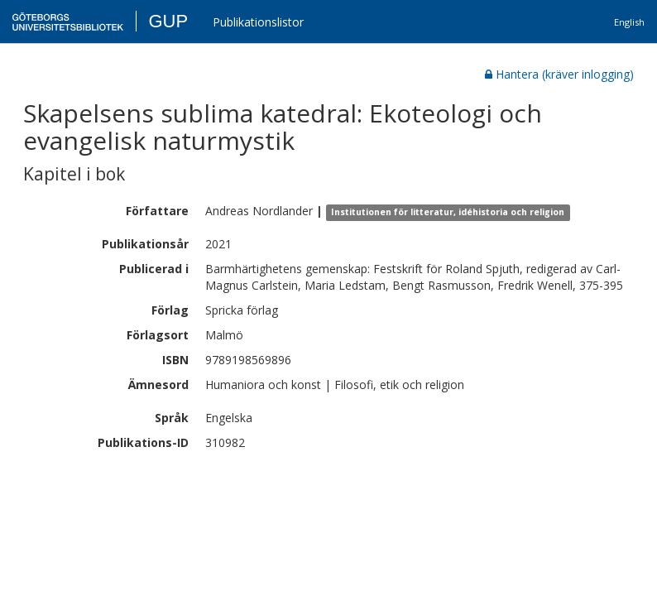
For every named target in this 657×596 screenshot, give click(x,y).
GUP (168, 21)
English (629, 22)
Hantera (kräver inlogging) (559, 74)
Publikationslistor (258, 22)
